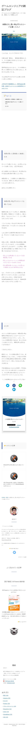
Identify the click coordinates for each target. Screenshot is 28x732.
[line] (20, 386)
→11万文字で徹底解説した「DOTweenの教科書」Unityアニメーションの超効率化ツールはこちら (14, 86)
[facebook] (14, 386)
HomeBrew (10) (7, 714)
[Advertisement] (14, 127)
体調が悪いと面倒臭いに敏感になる (13, 99)
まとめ (6, 106)
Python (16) (6, 703)
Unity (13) (6, 711)
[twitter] (7, 386)
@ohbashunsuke (11, 683)
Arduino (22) (6, 698)
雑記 (14, 31)
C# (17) (5, 701)
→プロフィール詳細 (22, 557)
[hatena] (14, 390)
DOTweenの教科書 (10, 681)
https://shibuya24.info (6, 540)
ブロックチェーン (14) (9, 706)
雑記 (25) (5, 695)
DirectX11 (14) (7, 709)
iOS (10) (5, 717)
